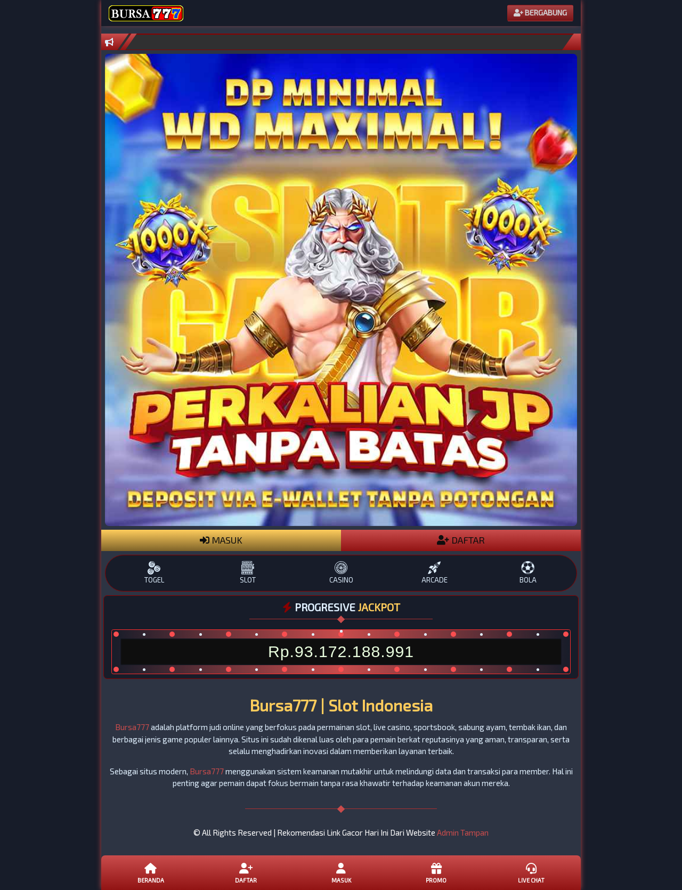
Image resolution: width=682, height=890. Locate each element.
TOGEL (154, 572)
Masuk (341, 872)
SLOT (247, 572)
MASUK (221, 540)
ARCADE (434, 572)
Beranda (150, 872)
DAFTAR (461, 540)
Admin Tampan (463, 832)
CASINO (340, 572)
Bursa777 (132, 727)
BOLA (527, 572)
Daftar (245, 872)
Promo (436, 872)
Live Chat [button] (531, 872)
